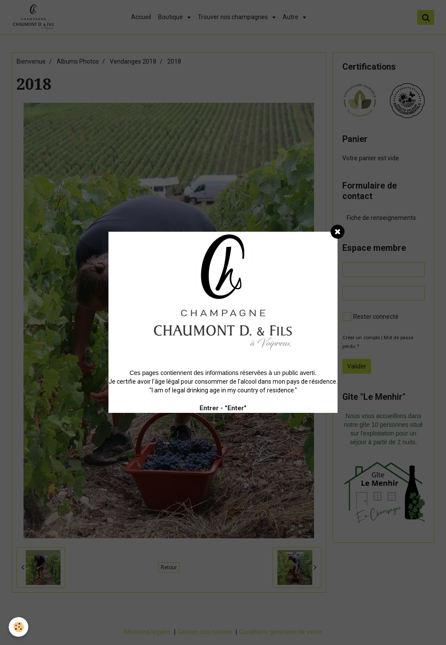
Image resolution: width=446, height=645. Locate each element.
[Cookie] (18, 627)
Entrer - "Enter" (223, 408)
